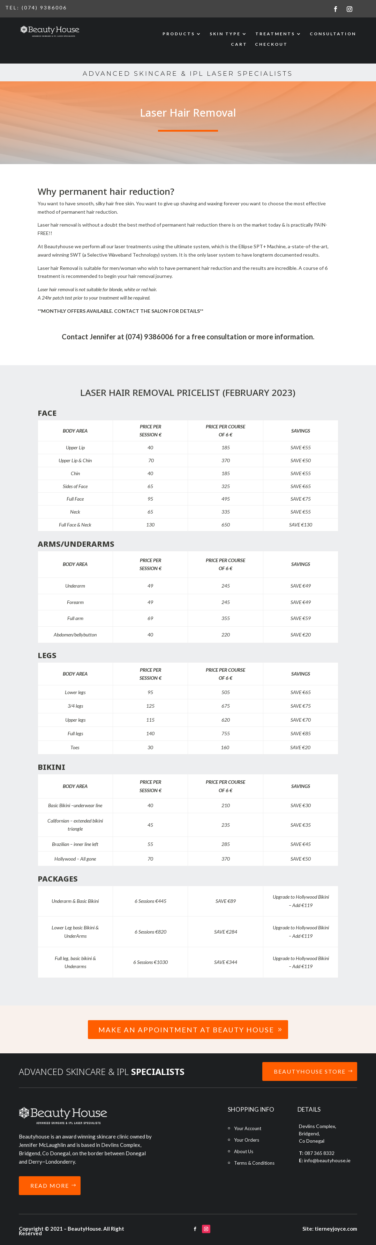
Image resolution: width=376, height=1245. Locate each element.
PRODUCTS (179, 33)
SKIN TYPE (225, 33)
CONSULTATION (333, 33)
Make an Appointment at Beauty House (186, 1029)
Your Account (247, 1128)
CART (239, 44)
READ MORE (49, 1185)
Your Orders (246, 1140)
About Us (243, 1151)
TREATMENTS (275, 33)
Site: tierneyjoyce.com (329, 1228)
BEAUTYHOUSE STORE (310, 1071)
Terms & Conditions (254, 1163)
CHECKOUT (271, 44)
